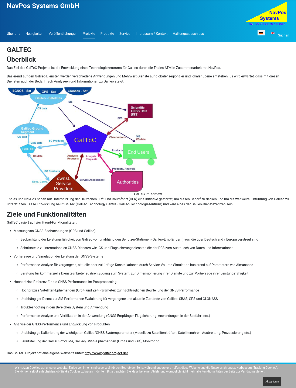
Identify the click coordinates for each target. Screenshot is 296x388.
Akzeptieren (272, 381)
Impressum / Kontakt (151, 34)
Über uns (13, 34)
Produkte (107, 34)
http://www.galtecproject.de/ (106, 353)
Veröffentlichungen (63, 34)
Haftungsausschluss (188, 34)
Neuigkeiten (34, 34)
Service (124, 34)
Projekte (89, 34)
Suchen (283, 35)
